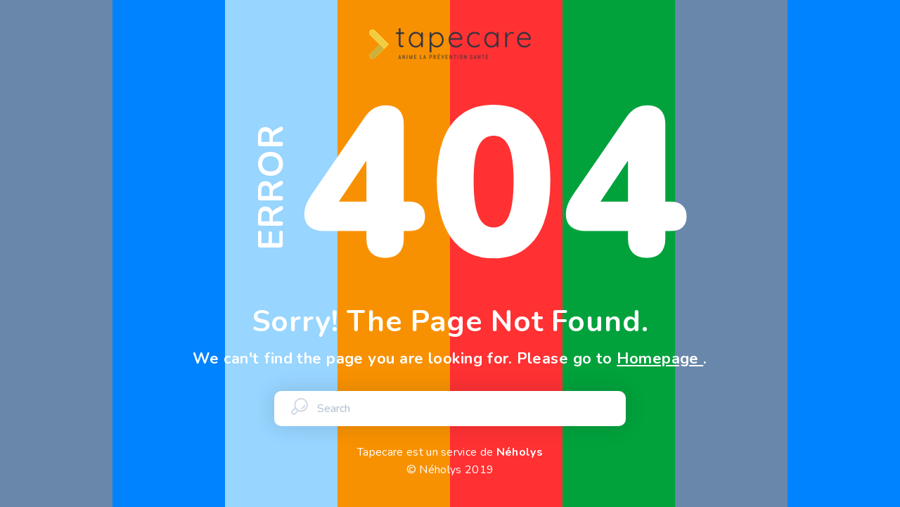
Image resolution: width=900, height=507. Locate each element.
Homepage (660, 358)
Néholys (519, 452)
